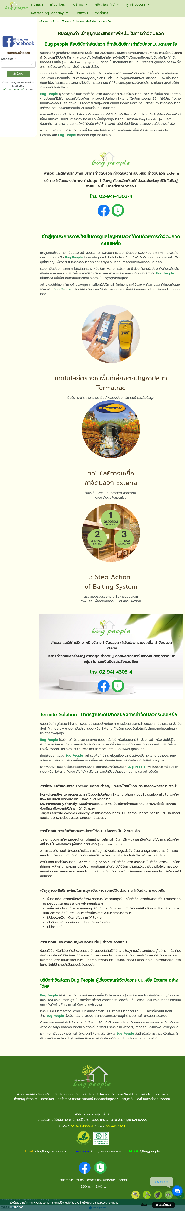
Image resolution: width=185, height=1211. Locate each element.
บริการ (55, 21)
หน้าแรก (43, 21)
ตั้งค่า (144, 1205)
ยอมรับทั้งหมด (163, 1205)
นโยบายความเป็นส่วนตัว (14, 89)
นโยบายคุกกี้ (16, 1207)
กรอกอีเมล (8, 59)
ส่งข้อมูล (18, 74)
